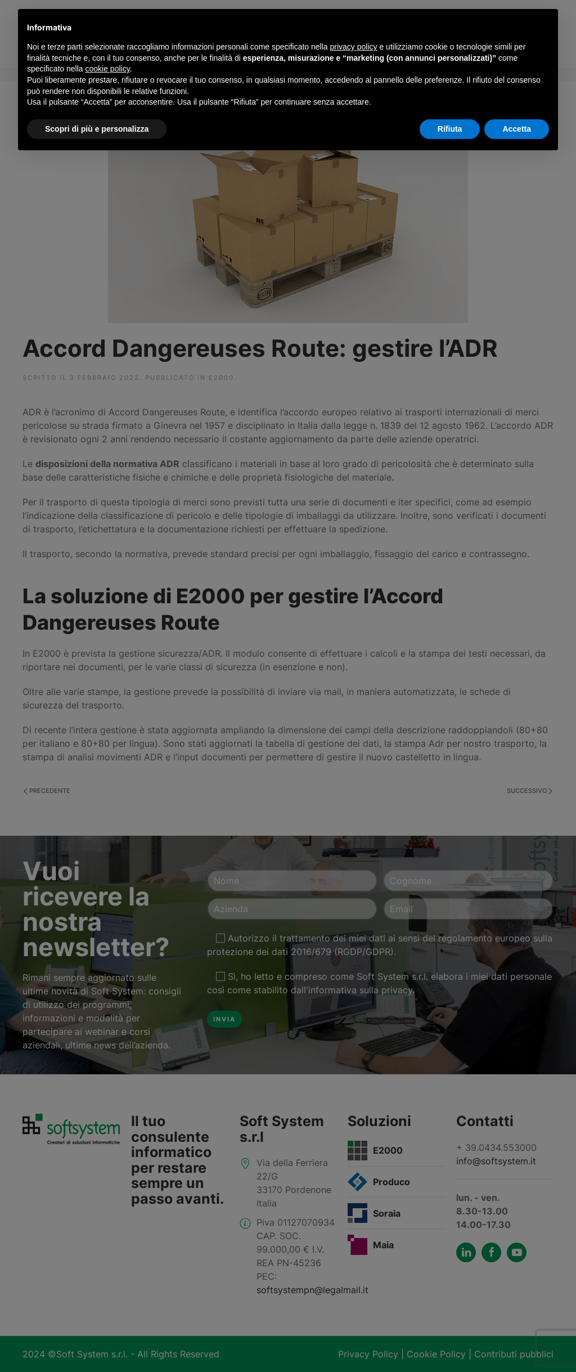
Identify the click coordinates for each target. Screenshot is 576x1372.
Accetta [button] (516, 128)
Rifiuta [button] (450, 128)
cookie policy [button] (108, 68)
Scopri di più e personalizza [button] (96, 128)
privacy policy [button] (353, 46)
